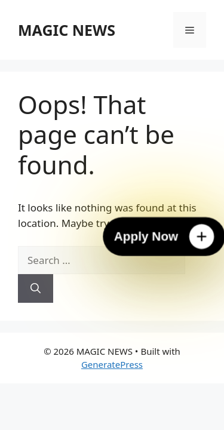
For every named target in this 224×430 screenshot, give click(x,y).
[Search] (35, 288)
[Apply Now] (164, 237)
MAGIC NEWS (66, 30)
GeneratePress (112, 364)
